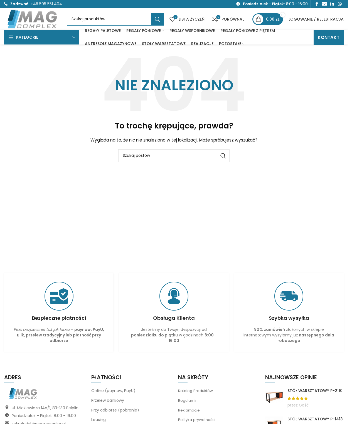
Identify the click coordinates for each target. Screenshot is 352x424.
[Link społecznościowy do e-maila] (324, 4)
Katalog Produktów (196, 399)
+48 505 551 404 (46, 4)
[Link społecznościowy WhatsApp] (340, 4)
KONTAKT (328, 46)
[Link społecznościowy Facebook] (317, 4)
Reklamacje (189, 418)
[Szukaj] (121, 24)
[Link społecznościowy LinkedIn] (332, 4)
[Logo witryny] (38, 23)
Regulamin (188, 408)
